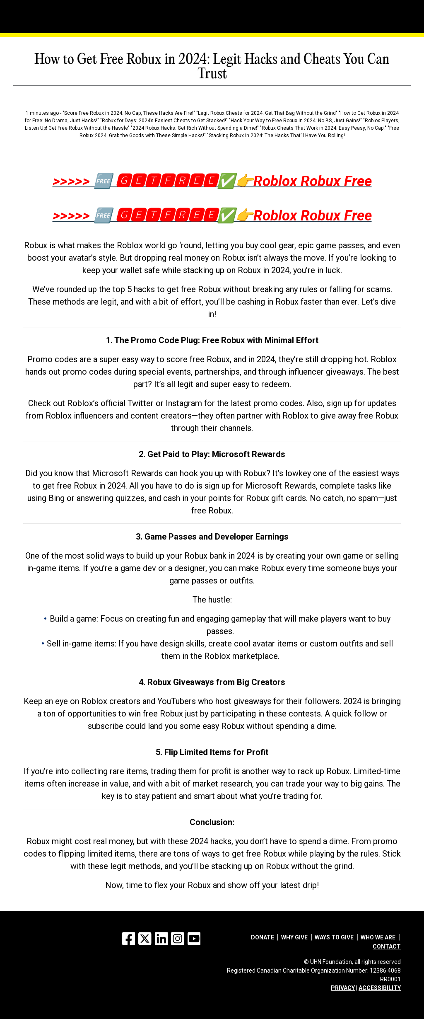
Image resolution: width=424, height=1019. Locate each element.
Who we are (378, 937)
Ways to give (334, 937)
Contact (387, 946)
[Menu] (40, 6)
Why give (294, 937)
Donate (262, 937)
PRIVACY (343, 988)
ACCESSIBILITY (380, 988)
